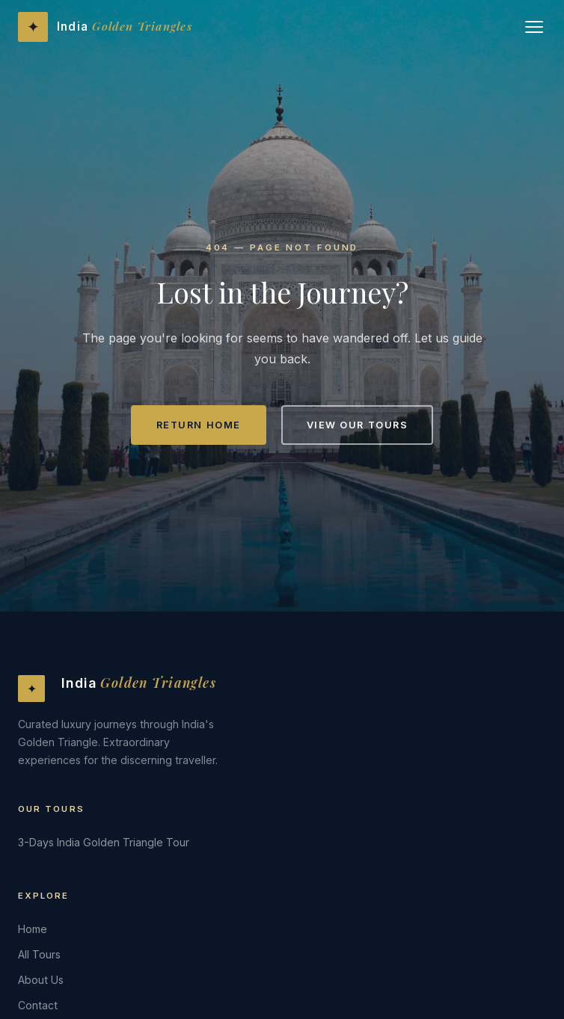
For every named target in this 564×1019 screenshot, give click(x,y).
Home (32, 929)
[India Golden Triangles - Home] (105, 27)
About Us (41, 979)
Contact (38, 1005)
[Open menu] (534, 27)
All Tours (39, 954)
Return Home (198, 425)
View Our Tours (357, 425)
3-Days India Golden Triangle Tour (103, 842)
